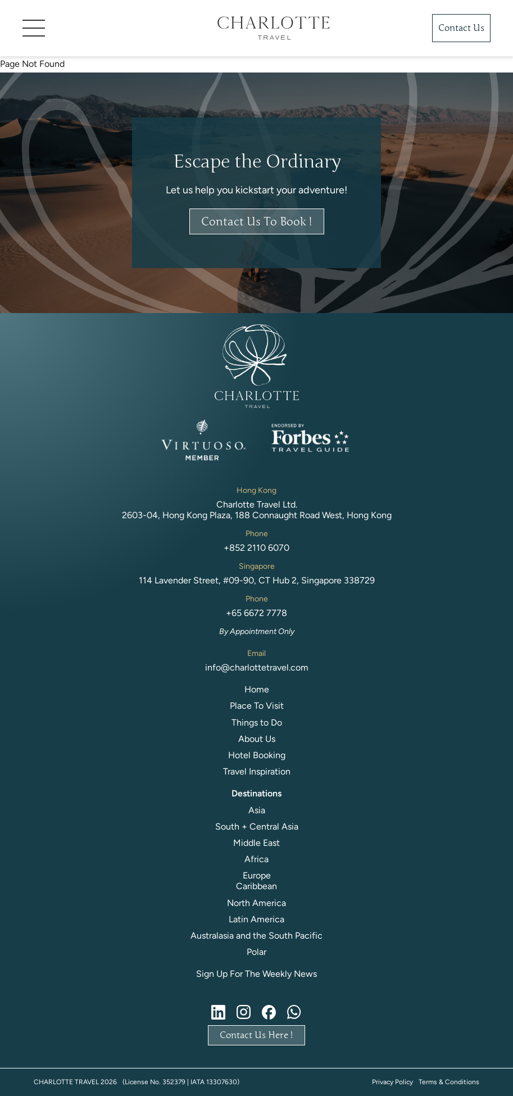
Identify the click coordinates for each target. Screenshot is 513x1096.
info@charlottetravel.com (256, 667)
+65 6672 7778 (256, 613)
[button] (103, 28)
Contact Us (461, 28)
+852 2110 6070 (256, 547)
